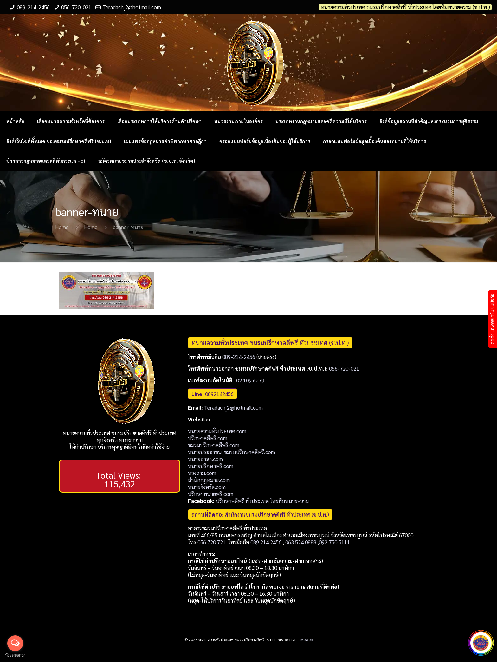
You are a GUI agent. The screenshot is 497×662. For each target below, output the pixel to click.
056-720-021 (76, 6)
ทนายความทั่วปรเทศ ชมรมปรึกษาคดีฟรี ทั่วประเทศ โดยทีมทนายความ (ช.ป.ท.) (405, 7)
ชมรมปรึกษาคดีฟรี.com (213, 444)
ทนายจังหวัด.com (207, 486)
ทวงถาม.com (202, 472)
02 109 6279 (250, 380)
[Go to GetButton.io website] (15, 655)
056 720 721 (211, 542)
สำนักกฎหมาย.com (209, 479)
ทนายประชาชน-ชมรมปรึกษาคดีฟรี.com (231, 451)
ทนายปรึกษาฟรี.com (210, 465)
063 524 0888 (300, 542)
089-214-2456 (33, 6)
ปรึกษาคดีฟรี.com (207, 437)
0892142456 (219, 393)
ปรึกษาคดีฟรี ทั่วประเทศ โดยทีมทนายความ (262, 500)
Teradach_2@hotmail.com (131, 6)
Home (62, 226)
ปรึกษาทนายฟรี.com (210, 493)
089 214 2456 (265, 542)
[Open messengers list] (15, 643)
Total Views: (119, 475)
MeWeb (306, 639)
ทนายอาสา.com (205, 458)
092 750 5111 (334, 542)
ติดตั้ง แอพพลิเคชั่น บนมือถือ (492, 319)
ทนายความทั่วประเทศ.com (217, 430)
